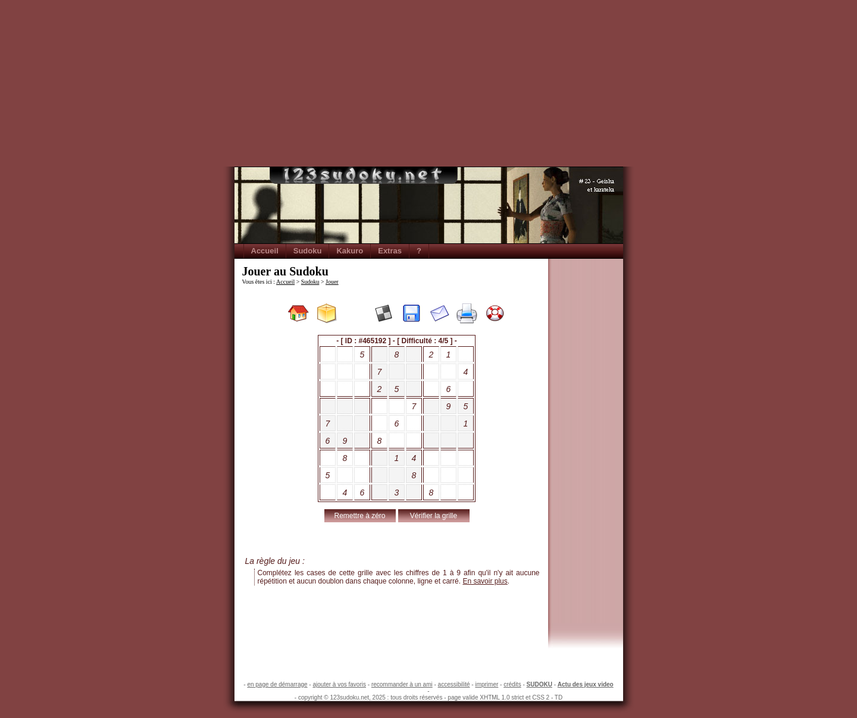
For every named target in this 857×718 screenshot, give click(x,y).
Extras (390, 250)
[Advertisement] (428, 83)
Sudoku (307, 250)
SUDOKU (539, 684)
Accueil (265, 250)
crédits (512, 684)
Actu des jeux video (586, 684)
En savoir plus (484, 581)
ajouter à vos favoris (339, 684)
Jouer (332, 281)
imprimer (486, 684)
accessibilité (454, 684)
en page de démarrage (277, 684)
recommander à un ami (402, 684)
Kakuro (349, 250)
